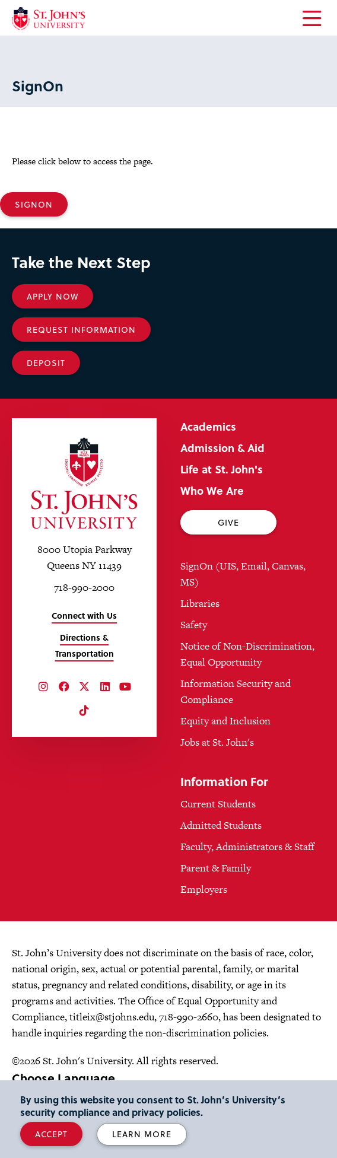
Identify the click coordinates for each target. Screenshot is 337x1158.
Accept (51, 1134)
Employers (203, 889)
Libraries (200, 603)
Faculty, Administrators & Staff (247, 846)
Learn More (141, 1134)
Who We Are (212, 490)
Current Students (218, 804)
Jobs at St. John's (217, 742)
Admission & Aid (222, 448)
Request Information (81, 329)
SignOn (34, 204)
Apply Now (52, 296)
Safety (193, 625)
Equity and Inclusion (225, 721)
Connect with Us (84, 615)
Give (228, 522)
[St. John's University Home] (48, 18)
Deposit (46, 363)
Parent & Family (215, 868)
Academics (208, 426)
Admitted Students (221, 825)
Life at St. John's (221, 469)
